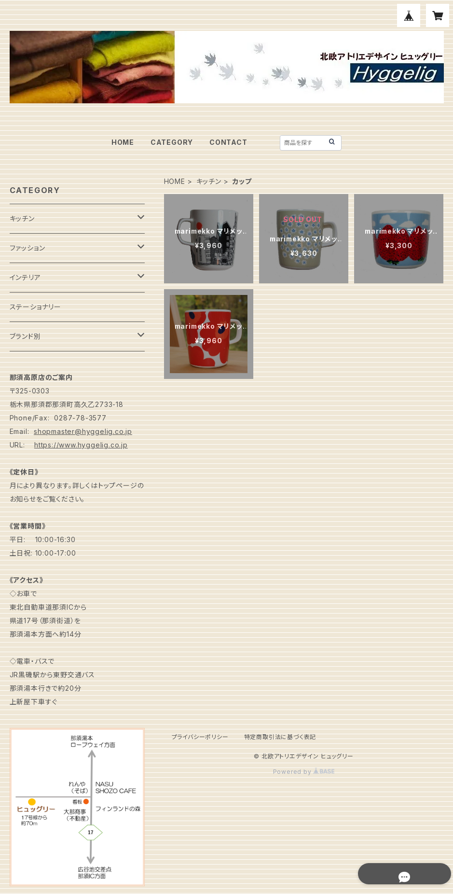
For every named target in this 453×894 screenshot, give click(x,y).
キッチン (208, 181)
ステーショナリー (35, 307)
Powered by (304, 771)
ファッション (27, 248)
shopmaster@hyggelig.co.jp (83, 431)
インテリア (25, 277)
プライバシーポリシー (200, 736)
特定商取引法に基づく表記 (280, 736)
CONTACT (228, 142)
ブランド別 (25, 336)
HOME (122, 142)
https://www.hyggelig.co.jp (81, 445)
